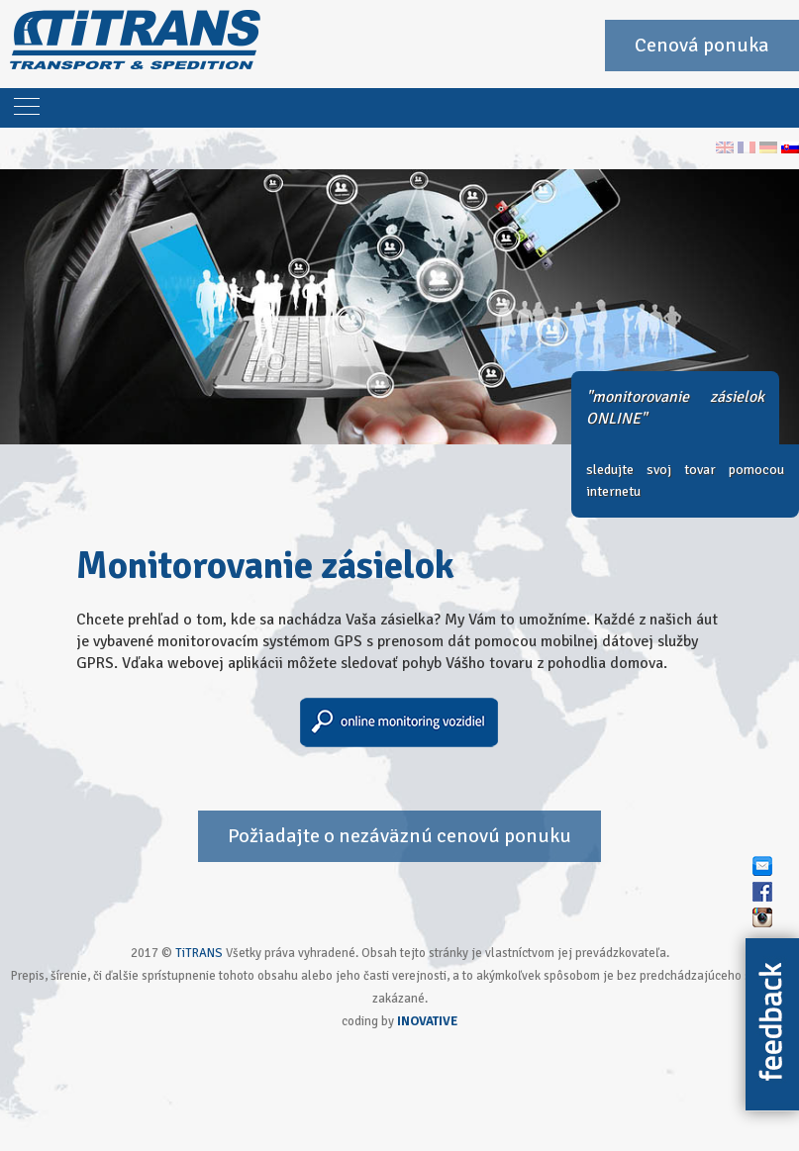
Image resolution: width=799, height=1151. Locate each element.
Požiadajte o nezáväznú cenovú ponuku (399, 835)
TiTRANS (199, 953)
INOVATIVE (427, 1021)
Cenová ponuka (702, 45)
